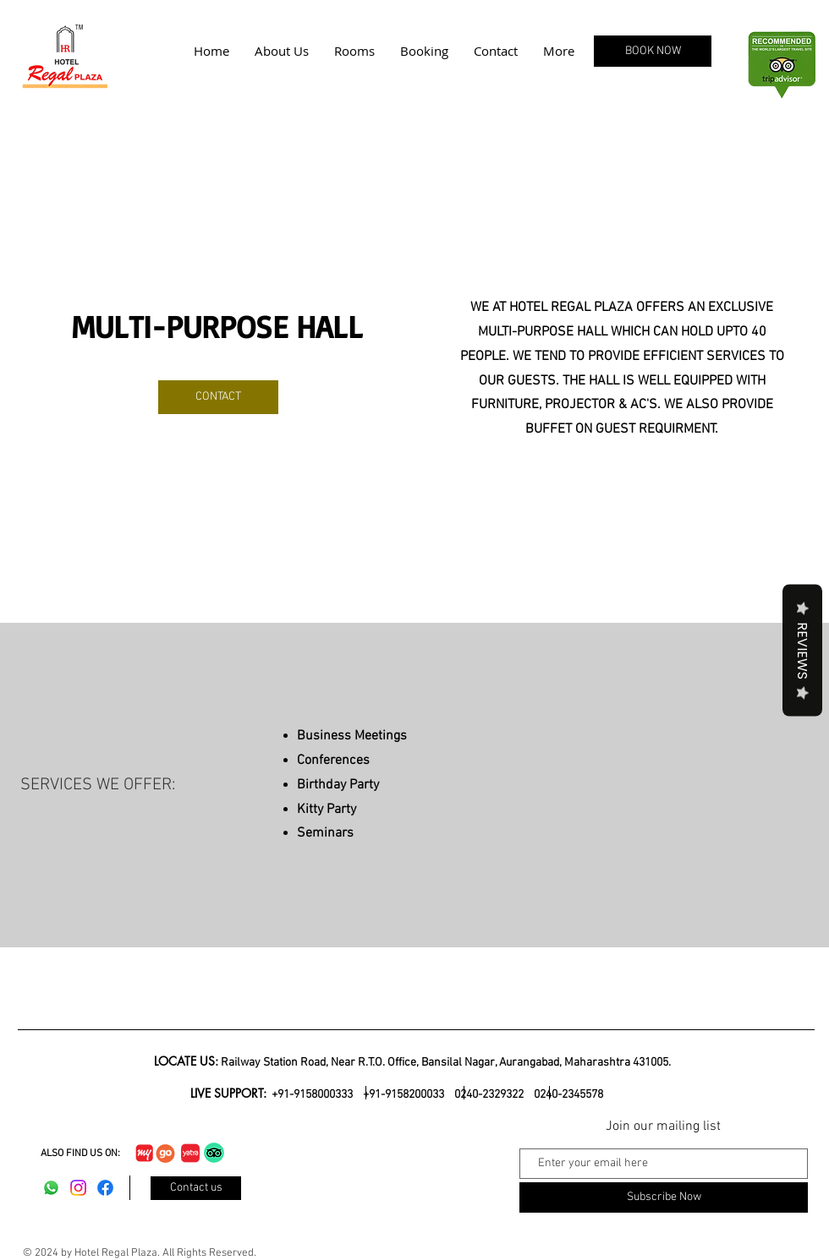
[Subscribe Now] (663, 1197)
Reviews (802, 650)
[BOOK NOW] (652, 51)
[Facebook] (105, 1187)
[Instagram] (78, 1187)
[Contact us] (196, 1188)
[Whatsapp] (51, 1187)
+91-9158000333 (313, 1095)
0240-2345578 (568, 1095)
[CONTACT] (218, 397)
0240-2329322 (489, 1095)
